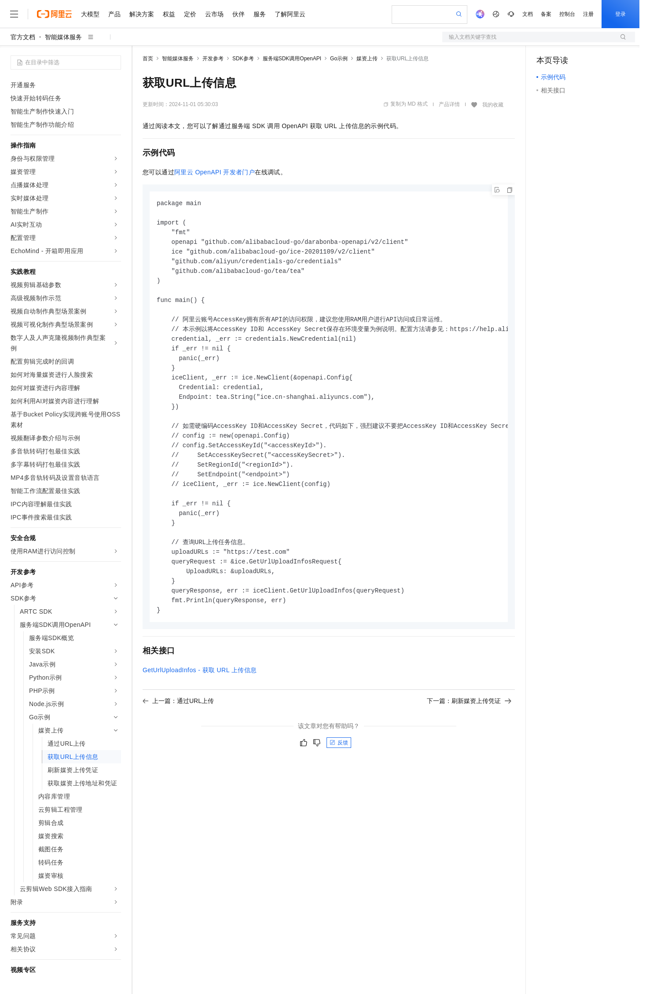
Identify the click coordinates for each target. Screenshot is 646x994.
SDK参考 (243, 58)
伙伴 (238, 14)
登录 (620, 14)
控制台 (567, 14)
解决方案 (141, 14)
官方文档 (23, 36)
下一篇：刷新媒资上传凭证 (469, 719)
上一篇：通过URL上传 (178, 719)
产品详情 (449, 104)
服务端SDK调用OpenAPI (292, 58)
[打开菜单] (14, 14)
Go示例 (339, 58)
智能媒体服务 (63, 36)
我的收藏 (492, 105)
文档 (527, 14)
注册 (588, 14)
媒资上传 (367, 58)
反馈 (339, 761)
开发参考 (213, 58)
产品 (114, 14)
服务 (259, 14)
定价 (190, 14)
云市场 (214, 14)
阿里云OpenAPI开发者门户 (214, 172)
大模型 (90, 14)
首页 (148, 58)
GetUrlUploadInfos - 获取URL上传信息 (200, 688)
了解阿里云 (290, 14)
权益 (169, 14)
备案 (546, 14)
